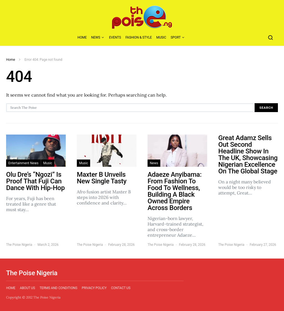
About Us (27, 288)
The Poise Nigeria (19, 245)
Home (82, 37)
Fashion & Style (138, 37)
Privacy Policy (94, 288)
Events (115, 37)
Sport (176, 37)
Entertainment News (23, 163)
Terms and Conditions (58, 288)
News (95, 37)
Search (266, 108)
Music (161, 37)
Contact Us (120, 288)
